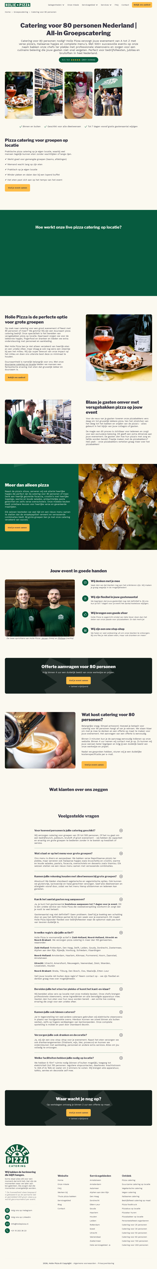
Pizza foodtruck (129, 1205)
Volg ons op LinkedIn (21, 1218)
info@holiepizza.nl (19, 1224)
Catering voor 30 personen (134, 1229)
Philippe (61, 638)
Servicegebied (64, 1201)
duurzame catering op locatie (20, 364)
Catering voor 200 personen (135, 1245)
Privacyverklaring (106, 1264)
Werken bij (63, 1193)
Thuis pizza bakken (67, 1197)
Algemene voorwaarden (84, 1264)
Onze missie (63, 1185)
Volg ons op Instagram (21, 1211)
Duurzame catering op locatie (136, 1185)
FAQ (59, 1189)
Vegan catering (129, 1193)
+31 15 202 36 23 (18, 1231)
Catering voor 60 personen (134, 1237)
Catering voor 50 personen (134, 1233)
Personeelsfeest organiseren (135, 1221)
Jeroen (44, 638)
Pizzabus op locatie (131, 1209)
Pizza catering (128, 1181)
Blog (60, 1205)
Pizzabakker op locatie (132, 1217)
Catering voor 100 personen (135, 1241)
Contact (61, 1209)
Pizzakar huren (129, 1213)
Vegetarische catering (132, 1189)
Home (60, 1181)
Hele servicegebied (100, 1245)
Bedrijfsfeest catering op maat (136, 1201)
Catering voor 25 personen (134, 1225)
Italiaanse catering (130, 1197)
